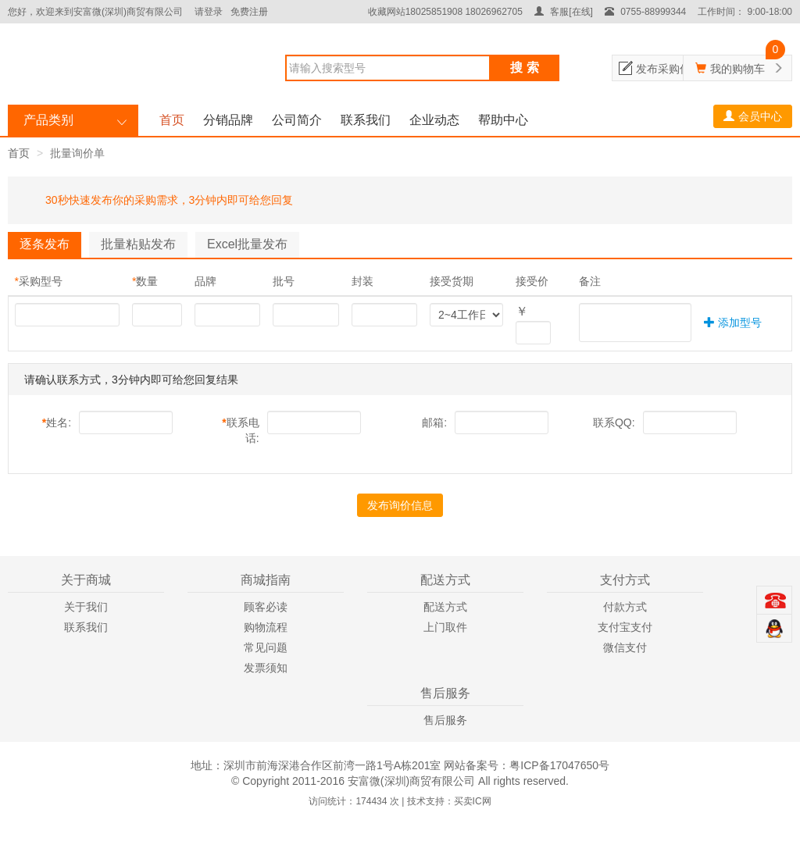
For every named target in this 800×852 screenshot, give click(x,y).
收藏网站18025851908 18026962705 (445, 11)
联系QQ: (614, 422)
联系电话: (240, 430)
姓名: (56, 422)
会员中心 (752, 116)
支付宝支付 (625, 627)
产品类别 (48, 120)
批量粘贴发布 (138, 244)
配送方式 (445, 607)
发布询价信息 (400, 505)
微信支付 (625, 647)
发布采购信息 (669, 68)
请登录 (209, 11)
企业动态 (434, 120)
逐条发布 (45, 244)
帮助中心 (503, 120)
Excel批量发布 (247, 244)
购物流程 (266, 627)
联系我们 (366, 120)
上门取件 (445, 627)
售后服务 (445, 720)
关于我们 (86, 607)
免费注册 (249, 11)
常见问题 (266, 647)
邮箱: (434, 422)
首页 (171, 120)
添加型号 (733, 322)
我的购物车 (737, 68)
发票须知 (266, 667)
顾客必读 (266, 607)
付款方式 (625, 607)
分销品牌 (228, 120)
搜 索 (524, 67)
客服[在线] (563, 11)
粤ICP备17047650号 (559, 765)
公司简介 (297, 120)
